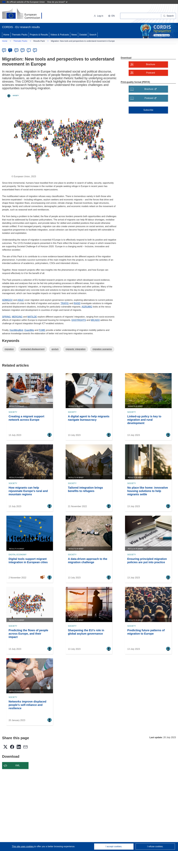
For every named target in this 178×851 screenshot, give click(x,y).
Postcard (151, 99)
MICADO (95, 320)
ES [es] (16, 50)
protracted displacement (32, 349)
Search (92, 34)
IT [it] (28, 50)
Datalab (83, 34)
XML (17, 765)
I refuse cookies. (155, 846)
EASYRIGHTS (79, 320)
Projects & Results (39, 34)
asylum (55, 349)
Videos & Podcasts (59, 34)
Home (6, 34)
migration (9, 349)
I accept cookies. (114, 846)
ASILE (20, 300)
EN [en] (10, 50)
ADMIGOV (7, 300)
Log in (98, 16)
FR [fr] (22, 50)
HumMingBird (16, 330)
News (74, 34)
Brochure (151, 90)
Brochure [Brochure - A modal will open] (150, 64)
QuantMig (29, 330)
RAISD (77, 303)
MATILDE (32, 317)
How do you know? (57, 2)
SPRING (6, 317)
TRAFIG (64, 303)
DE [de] (4, 50)
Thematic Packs (20, 34)
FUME (42, 330)
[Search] (168, 16)
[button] (111, 16)
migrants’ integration (76, 349)
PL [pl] (35, 50)
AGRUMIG (87, 307)
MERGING (17, 317)
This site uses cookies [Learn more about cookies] (23, 846)
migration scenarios (102, 349)
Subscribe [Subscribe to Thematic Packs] (148, 110)
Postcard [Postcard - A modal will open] (150, 73)
